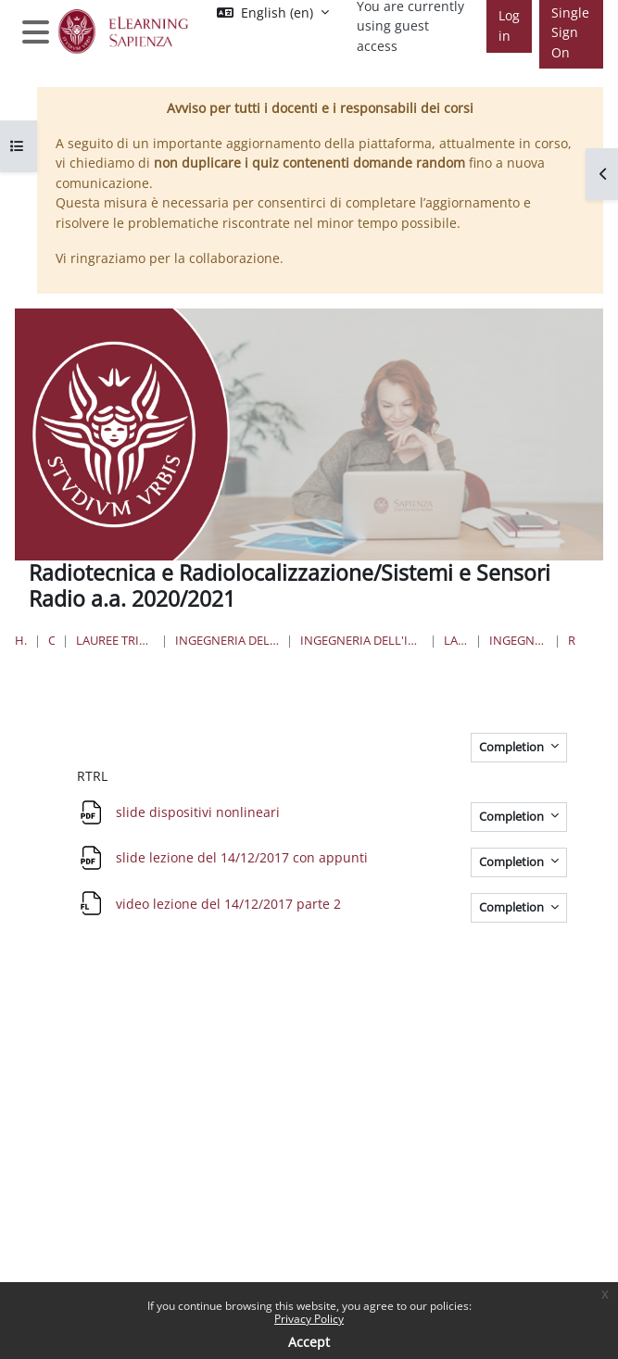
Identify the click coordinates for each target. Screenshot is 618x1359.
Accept (309, 1342)
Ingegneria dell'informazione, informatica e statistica (227, 640)
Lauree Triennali (456, 640)
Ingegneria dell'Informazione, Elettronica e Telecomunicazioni (361, 640)
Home (21, 640)
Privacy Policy (309, 1319)
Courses (52, 640)
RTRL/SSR (571, 640)
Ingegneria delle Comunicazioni (517, 640)
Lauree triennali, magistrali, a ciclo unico (115, 640)
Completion (513, 747)
